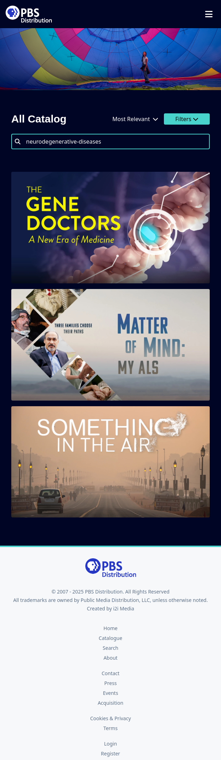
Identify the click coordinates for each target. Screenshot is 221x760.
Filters (186, 119)
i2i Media (123, 608)
